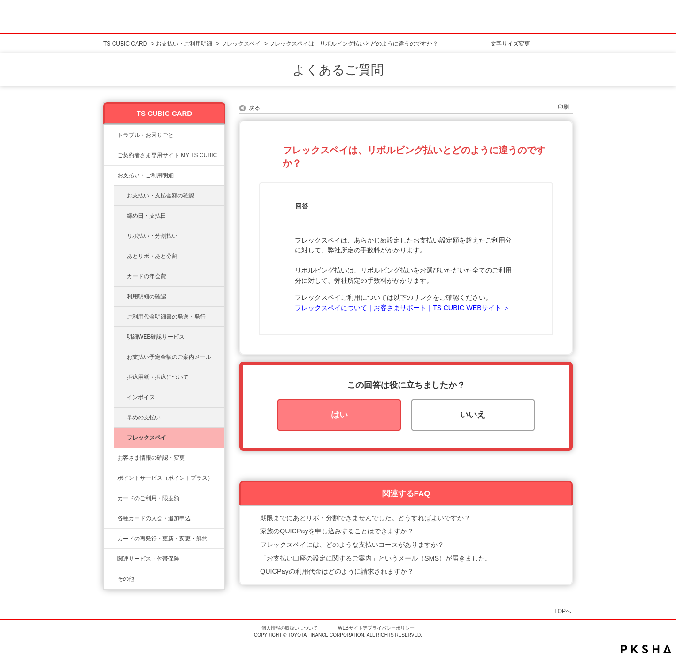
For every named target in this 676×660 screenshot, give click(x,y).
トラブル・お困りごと (145, 135)
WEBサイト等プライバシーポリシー (376, 627)
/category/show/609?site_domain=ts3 (111, 538)
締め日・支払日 (146, 215)
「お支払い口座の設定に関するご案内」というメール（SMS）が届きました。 (376, 558)
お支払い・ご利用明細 (184, 43)
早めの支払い (144, 417)
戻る (254, 108)
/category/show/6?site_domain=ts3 (111, 518)
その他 (125, 579)
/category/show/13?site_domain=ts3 (111, 175)
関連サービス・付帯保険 (148, 558)
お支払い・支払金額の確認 (160, 195)
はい (339, 414)
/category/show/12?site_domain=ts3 (111, 478)
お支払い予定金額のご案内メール (169, 357)
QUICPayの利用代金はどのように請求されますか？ (337, 571)
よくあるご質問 (338, 70)
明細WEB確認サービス (155, 337)
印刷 (563, 107)
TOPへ (562, 611)
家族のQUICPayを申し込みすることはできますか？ (337, 531)
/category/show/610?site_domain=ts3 (111, 558)
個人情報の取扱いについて (289, 627)
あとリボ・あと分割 (152, 256)
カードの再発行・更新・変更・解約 (162, 538)
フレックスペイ (241, 43)
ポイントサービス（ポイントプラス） (165, 478)
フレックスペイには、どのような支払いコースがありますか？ (352, 544)
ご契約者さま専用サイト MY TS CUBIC (167, 155)
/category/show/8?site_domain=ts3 (111, 498)
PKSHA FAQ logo (646, 649)
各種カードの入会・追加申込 (154, 518)
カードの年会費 (146, 276)
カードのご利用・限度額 (148, 498)
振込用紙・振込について (158, 377)
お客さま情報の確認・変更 (151, 458)
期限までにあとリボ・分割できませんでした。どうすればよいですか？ (365, 518)
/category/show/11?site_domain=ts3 (111, 135)
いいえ (472, 414)
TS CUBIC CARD (125, 43)
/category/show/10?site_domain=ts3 (111, 155)
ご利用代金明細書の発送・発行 (166, 316)
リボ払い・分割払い (152, 236)
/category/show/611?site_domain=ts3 (111, 579)
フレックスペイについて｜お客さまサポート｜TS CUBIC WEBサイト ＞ (402, 307)
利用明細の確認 (146, 296)
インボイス (141, 397)
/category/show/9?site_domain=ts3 (111, 458)
